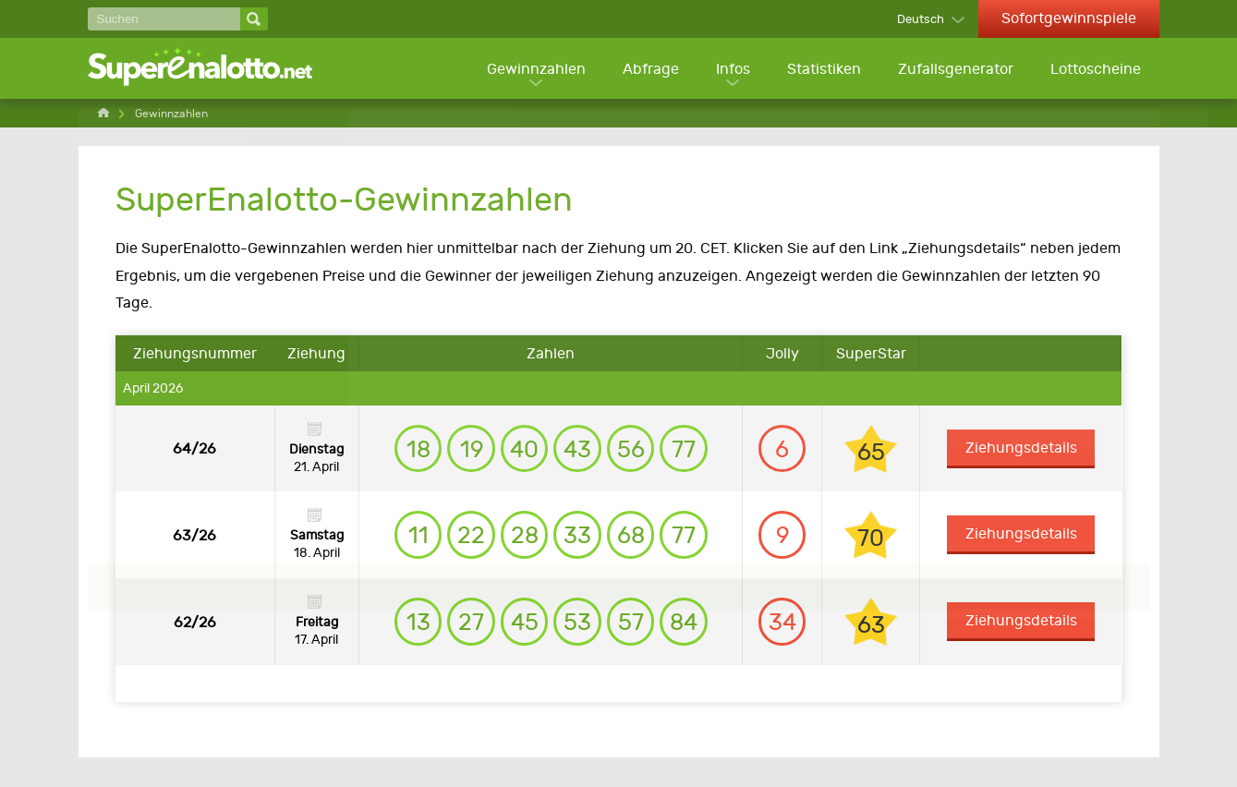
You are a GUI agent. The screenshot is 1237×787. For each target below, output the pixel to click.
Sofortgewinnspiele (1068, 18)
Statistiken (822, 70)
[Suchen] (164, 18)
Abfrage (647, 70)
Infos (730, 70)
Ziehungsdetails (1023, 450)
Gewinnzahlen (531, 70)
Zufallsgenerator (955, 70)
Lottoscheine (1095, 70)
